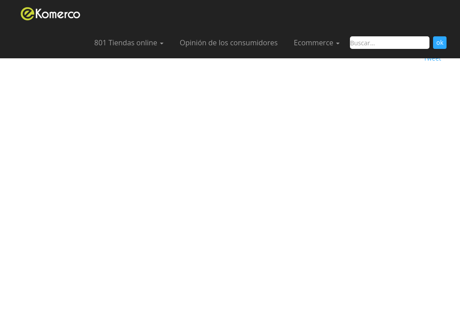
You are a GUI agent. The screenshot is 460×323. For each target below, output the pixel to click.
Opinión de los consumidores (229, 43)
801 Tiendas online (129, 43)
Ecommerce (317, 43)
